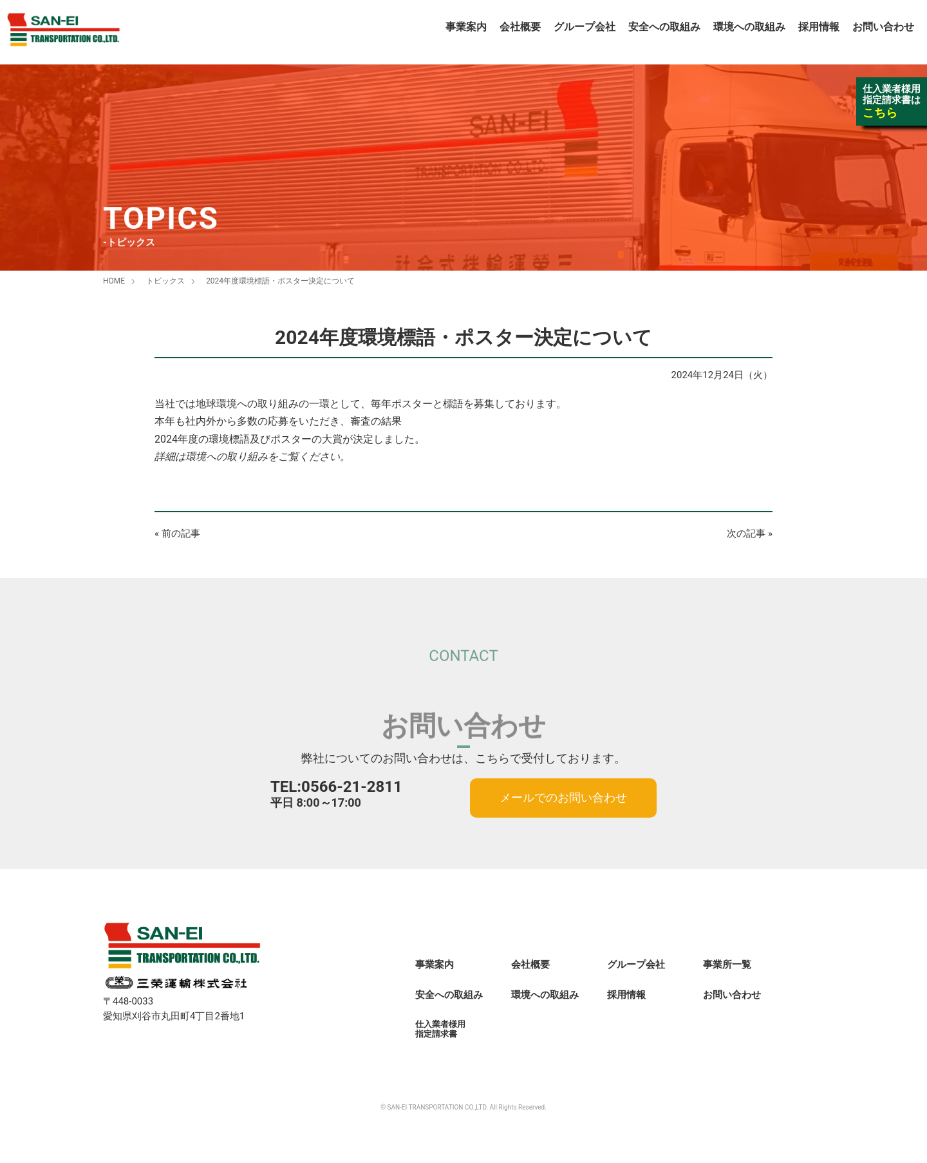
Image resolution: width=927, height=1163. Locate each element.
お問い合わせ (883, 27)
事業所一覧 (727, 964)
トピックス (165, 280)
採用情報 (818, 27)
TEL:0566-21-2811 (336, 787)
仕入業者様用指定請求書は (892, 101)
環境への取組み (749, 27)
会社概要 (520, 27)
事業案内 (466, 27)
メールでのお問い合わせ (563, 797)
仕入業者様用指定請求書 (440, 1029)
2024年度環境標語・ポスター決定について (280, 280)
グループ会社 (584, 27)
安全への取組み (664, 27)
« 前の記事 (177, 533)
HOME (114, 280)
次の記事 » (749, 533)
